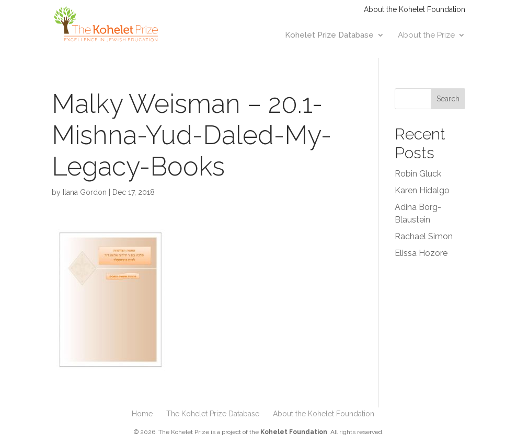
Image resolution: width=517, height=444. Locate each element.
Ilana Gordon (85, 192)
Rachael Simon (424, 236)
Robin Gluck (418, 174)
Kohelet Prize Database (329, 35)
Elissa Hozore (421, 253)
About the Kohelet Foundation (414, 10)
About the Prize (426, 35)
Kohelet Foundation (293, 432)
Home (142, 414)
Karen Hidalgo (422, 190)
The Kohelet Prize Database (212, 414)
